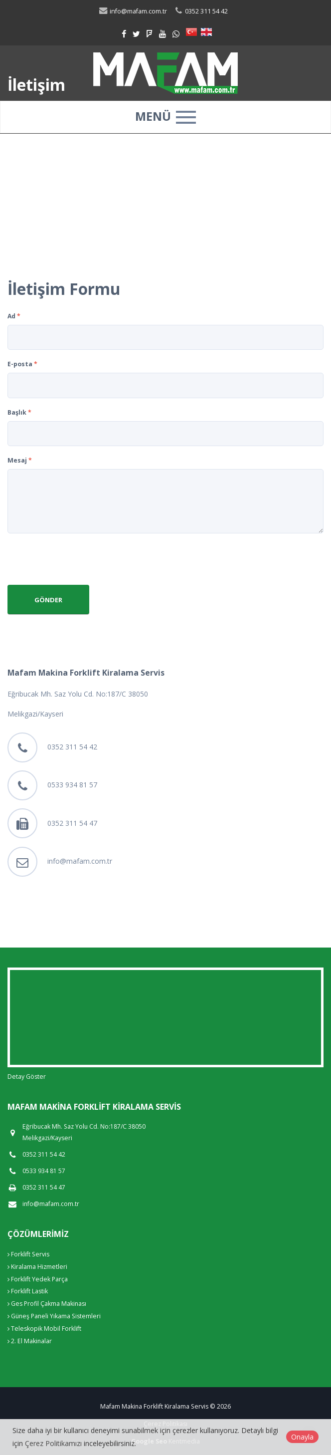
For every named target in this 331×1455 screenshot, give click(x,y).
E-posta (22, 364)
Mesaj (19, 460)
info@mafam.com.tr (79, 861)
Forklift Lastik (27, 1291)
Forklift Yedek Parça (37, 1279)
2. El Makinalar (29, 1341)
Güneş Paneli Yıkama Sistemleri (54, 1316)
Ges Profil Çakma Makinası (46, 1303)
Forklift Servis (28, 1254)
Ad (13, 316)
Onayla (302, 1437)
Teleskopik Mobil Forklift (44, 1328)
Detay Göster (26, 1076)
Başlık (19, 412)
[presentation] (83, 560)
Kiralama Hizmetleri (37, 1266)
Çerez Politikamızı (53, 1443)
